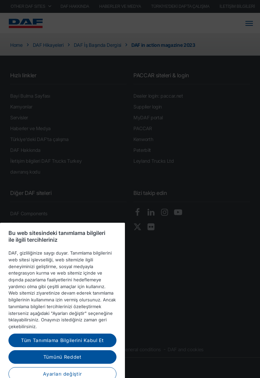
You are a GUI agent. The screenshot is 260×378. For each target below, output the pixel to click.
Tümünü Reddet (62, 370)
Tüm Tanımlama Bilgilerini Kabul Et (62, 353)
